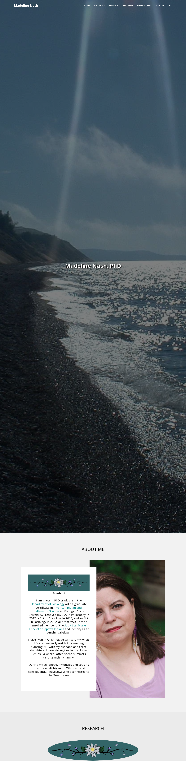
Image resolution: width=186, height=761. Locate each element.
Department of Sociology (47, 604)
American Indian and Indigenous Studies (57, 610)
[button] (170, 5)
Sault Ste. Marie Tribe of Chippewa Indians (57, 627)
